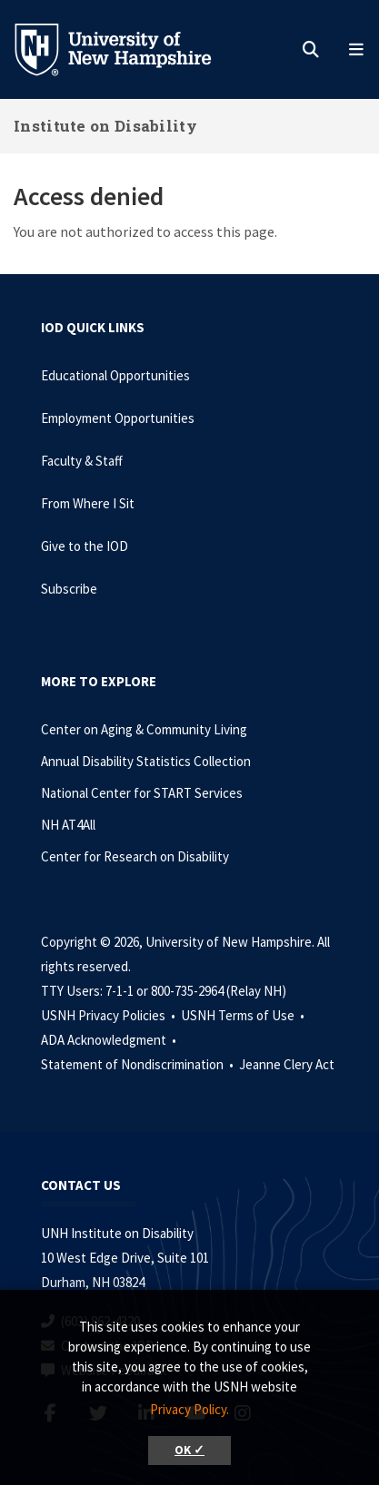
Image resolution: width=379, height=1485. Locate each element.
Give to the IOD (84, 546)
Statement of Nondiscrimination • (138, 1064)
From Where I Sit (88, 503)
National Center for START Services (142, 793)
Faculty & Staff (82, 460)
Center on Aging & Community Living (144, 729)
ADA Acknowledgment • (110, 1039)
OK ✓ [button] (189, 1450)
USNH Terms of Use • (244, 1015)
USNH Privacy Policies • (109, 1015)
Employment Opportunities (117, 418)
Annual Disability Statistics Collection (146, 761)
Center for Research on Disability (135, 856)
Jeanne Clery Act (286, 1064)
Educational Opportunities (115, 375)
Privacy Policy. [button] (189, 1409)
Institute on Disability (105, 125)
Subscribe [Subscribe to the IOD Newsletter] (69, 588)
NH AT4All (68, 824)
